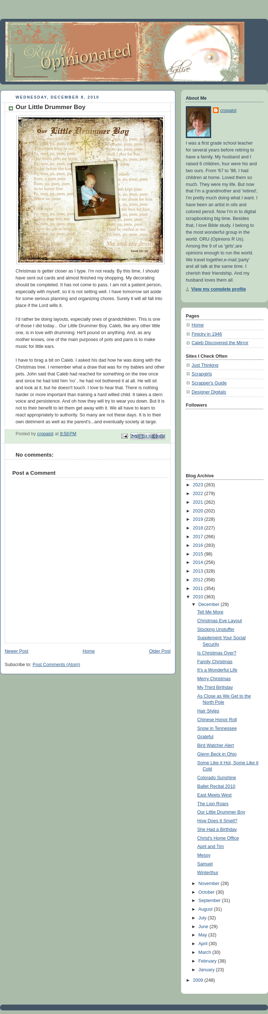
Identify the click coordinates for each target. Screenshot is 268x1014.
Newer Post (16, 651)
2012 (199, 579)
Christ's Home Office (218, 838)
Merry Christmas (214, 678)
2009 (199, 980)
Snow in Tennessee (217, 728)
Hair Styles (208, 711)
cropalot (228, 110)
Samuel (205, 864)
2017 (199, 536)
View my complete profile (218, 289)
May (203, 935)
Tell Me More (210, 612)
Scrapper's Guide (209, 383)
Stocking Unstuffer (216, 629)
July (203, 918)
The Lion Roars (213, 803)
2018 (199, 528)
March (205, 952)
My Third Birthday (215, 687)
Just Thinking (205, 365)
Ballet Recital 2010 (216, 786)
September (210, 900)
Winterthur (207, 872)
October (207, 892)
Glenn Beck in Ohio (217, 754)
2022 (199, 493)
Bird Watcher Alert (215, 745)
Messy (203, 855)
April (203, 943)
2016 (199, 545)
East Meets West (214, 795)
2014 (199, 562)
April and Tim (210, 846)
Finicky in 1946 (207, 334)
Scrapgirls (202, 374)
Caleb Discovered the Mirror (220, 342)
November (209, 883)
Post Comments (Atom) (56, 664)
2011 (199, 588)
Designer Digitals (209, 392)
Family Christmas (215, 661)
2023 (199, 484)
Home (89, 651)
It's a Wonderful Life (217, 670)
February (208, 961)
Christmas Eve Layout (219, 620)
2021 (199, 502)
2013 (199, 571)
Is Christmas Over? (216, 653)
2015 (199, 554)
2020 (199, 511)
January (207, 969)
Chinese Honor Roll (217, 719)
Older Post (160, 651)
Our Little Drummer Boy (221, 812)
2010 (199, 596)
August (206, 909)
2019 (199, 519)
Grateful (205, 736)
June (204, 926)
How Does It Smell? (217, 820)
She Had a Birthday (217, 829)
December (209, 604)
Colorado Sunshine (216, 777)
